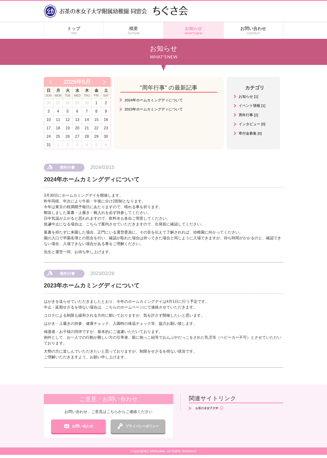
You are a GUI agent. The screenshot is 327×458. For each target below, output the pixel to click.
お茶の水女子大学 (209, 408)
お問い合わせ (253, 30)
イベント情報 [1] (253, 106)
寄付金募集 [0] (251, 134)
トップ (74, 30)
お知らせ (193, 30)
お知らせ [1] (249, 96)
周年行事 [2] (249, 115)
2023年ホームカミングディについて (155, 109)
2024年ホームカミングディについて (155, 100)
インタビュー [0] (253, 124)
